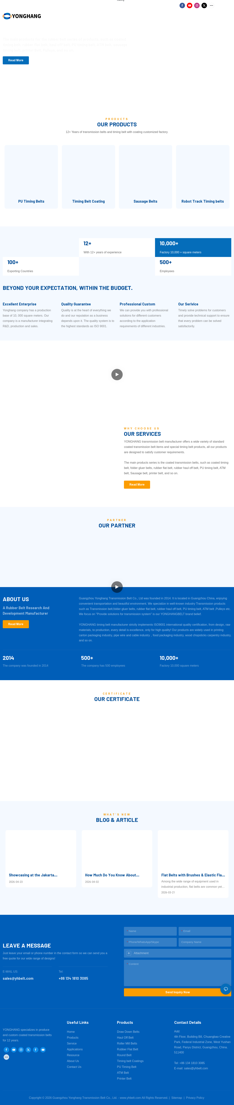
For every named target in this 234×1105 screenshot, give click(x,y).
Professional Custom (137, 304)
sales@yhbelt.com (196, 1068)
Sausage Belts (145, 201)
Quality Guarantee (76, 304)
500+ (87, 658)
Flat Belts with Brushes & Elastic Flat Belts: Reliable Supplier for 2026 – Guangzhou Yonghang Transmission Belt (192, 875)
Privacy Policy (195, 1097)
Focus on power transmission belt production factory (55, 27)
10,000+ (169, 658)
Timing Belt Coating (88, 201)
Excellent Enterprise (19, 304)
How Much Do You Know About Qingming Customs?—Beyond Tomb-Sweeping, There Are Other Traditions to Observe (116, 875)
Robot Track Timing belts (203, 201)
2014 (8, 658)
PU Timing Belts (31, 201)
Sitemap (176, 1097)
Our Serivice (188, 304)
